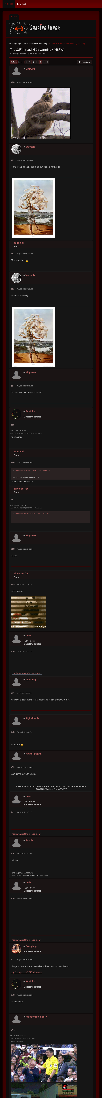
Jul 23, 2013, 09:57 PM (24, 812)
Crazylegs (31, 946)
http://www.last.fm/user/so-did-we (27, 673)
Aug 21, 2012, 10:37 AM (18, 505)
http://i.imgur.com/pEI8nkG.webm (26, 972)
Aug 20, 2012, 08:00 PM (25, 462)
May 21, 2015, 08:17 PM (25, 898)
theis (28, 635)
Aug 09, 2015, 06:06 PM (25, 995)
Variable (30, 146)
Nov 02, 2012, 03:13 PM (24, 693)
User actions (84, 62)
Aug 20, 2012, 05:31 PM (18, 430)
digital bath (32, 718)
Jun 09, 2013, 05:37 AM (25, 767)
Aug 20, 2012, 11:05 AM (25, 386)
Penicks (30, 411)
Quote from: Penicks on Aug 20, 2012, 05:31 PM (32, 514)
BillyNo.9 (31, 372)
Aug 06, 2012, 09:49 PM (25, 82)
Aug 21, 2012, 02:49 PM (25, 549)
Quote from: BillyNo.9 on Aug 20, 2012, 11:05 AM (32, 471)
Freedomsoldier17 (36, 1016)
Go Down (14, 62)
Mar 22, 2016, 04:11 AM (18, 1036)
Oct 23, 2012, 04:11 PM (24, 652)
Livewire (30, 68)
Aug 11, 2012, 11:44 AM (25, 160)
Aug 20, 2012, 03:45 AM (25, 254)
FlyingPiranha (34, 753)
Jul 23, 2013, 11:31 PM (24, 854)
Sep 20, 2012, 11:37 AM (24, 584)
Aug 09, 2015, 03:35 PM (25, 960)
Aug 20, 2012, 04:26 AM (25, 289)
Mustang (31, 679)
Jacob (29, 840)
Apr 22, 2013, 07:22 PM (24, 732)
